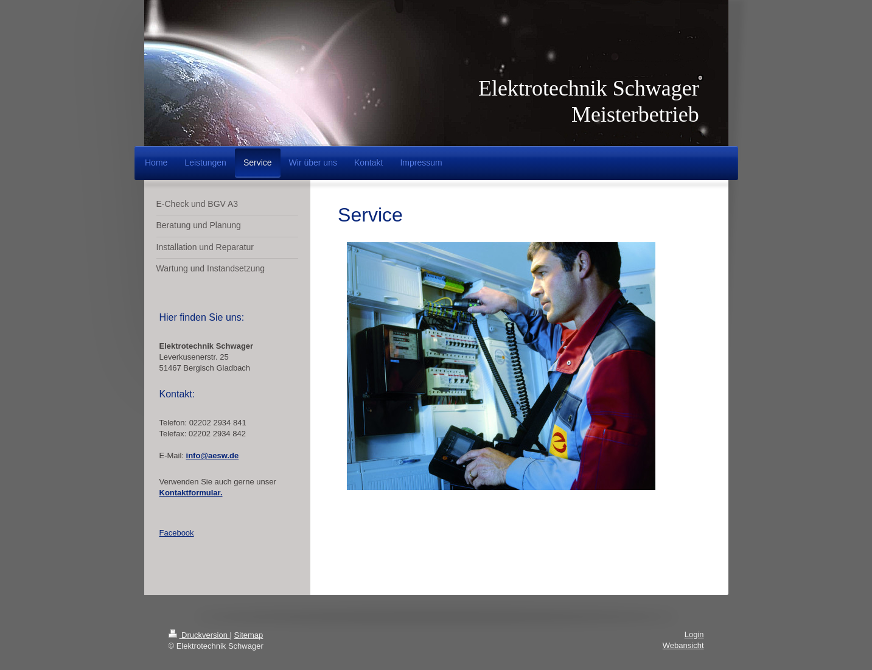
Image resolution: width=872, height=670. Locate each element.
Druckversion (199, 635)
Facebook (176, 532)
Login (694, 634)
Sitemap (248, 635)
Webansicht (683, 645)
